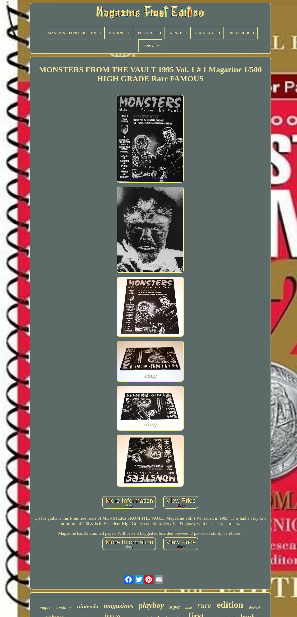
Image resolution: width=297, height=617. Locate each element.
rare (204, 605)
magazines (119, 606)
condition (64, 607)
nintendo (87, 606)
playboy (151, 605)
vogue (45, 607)
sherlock (255, 608)
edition (230, 605)
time (188, 608)
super (174, 607)
